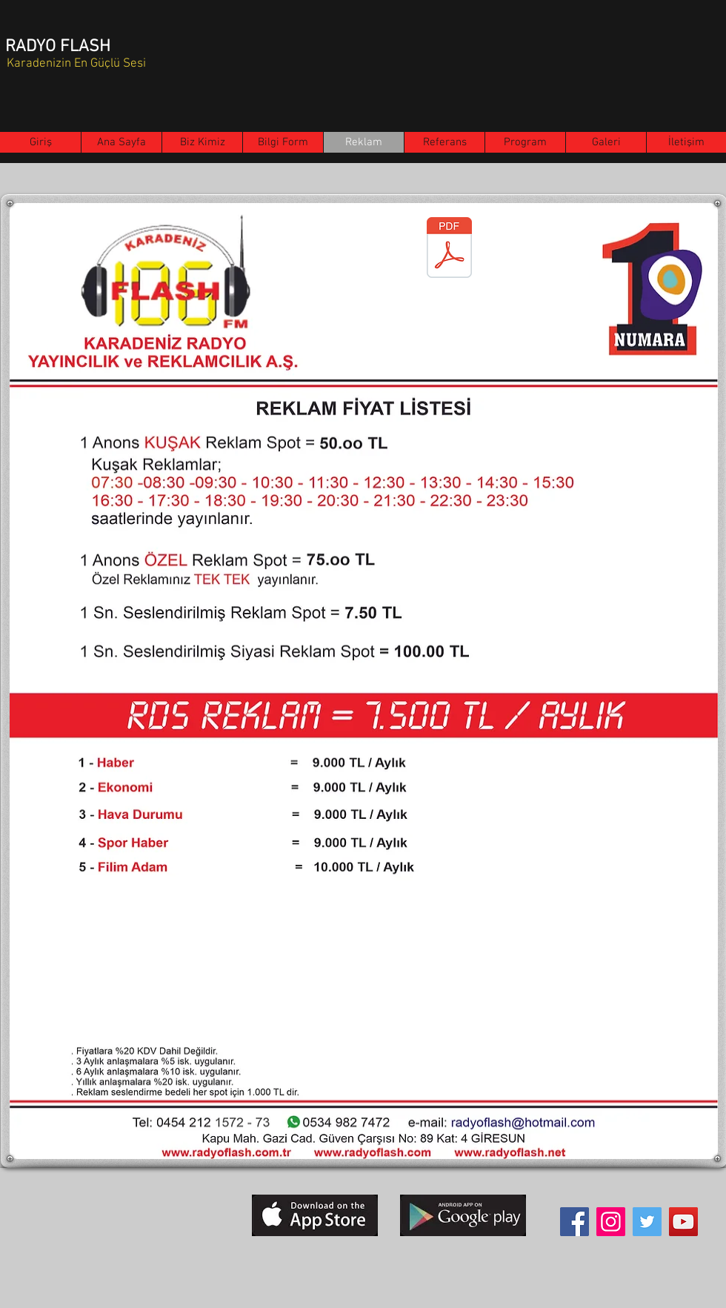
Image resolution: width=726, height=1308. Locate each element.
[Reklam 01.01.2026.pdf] (449, 249)
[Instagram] (610, 1221)
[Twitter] (647, 1221)
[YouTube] (683, 1221)
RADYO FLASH (57, 46)
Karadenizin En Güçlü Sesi (76, 63)
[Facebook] (574, 1221)
